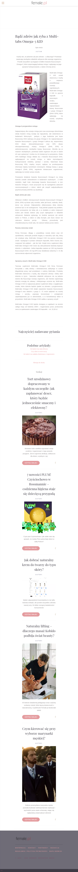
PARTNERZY (43, 847)
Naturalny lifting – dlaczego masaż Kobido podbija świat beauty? (39, 631)
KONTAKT (32, 847)
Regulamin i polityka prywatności (31, 851)
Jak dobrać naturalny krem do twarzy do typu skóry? (39, 565)
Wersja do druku (39, 362)
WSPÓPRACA (20, 847)
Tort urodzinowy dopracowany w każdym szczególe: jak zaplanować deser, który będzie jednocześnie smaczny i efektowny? (39, 393)
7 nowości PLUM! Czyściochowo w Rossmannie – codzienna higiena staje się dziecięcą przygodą (38, 484)
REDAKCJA (55, 847)
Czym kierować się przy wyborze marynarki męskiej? (39, 733)
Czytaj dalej (31, 463)
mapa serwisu (55, 851)
